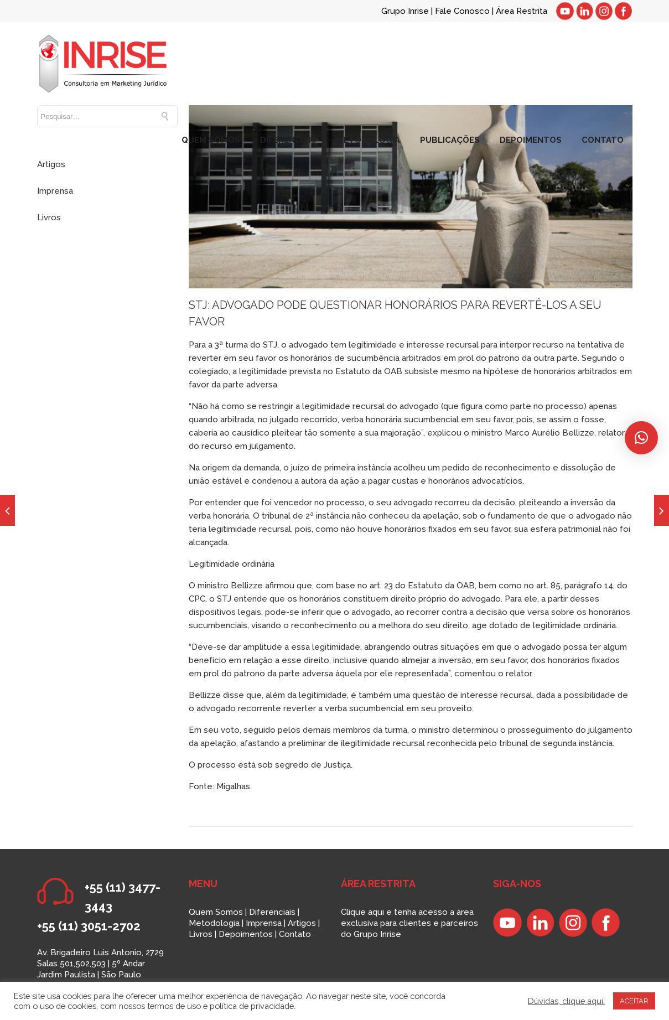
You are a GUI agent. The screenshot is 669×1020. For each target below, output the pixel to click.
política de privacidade (252, 1006)
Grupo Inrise (405, 11)
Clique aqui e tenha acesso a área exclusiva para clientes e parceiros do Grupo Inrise (409, 923)
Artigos (51, 164)
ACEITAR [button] (634, 1001)
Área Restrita (521, 11)
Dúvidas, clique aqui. (566, 1001)
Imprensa (55, 191)
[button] (641, 437)
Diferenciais (272, 912)
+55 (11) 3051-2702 (89, 926)
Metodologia (214, 923)
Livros (49, 217)
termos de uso (174, 1006)
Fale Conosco (463, 11)
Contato (295, 934)
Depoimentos (246, 934)
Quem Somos (216, 912)
